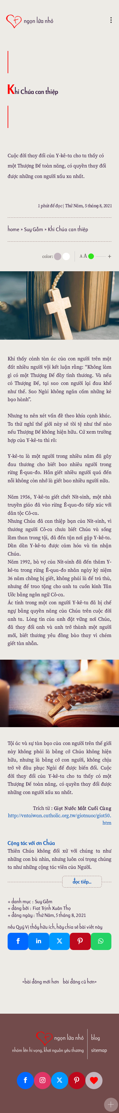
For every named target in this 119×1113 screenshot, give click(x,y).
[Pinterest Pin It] (80, 941)
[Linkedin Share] (38, 941)
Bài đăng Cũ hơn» (80, 981)
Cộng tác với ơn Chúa (31, 843)
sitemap (99, 1050)
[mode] (57, 256)
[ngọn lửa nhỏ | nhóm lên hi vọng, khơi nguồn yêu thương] (48, 1041)
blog (95, 1038)
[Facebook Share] (18, 941)
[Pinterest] (76, 1080)
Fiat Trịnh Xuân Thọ (52, 908)
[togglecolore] (66, 256)
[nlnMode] (96, 256)
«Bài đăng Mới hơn (40, 981)
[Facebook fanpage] (25, 1080)
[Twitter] (59, 1080)
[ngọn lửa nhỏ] (29, 21)
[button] (111, 1105)
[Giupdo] (93, 1080)
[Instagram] (42, 1080)
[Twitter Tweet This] (59, 941)
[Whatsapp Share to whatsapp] (101, 941)
